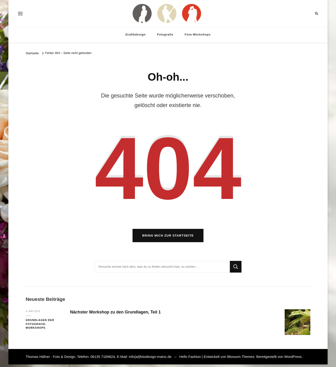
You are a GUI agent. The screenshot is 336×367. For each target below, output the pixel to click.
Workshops (36, 330)
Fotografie (165, 34)
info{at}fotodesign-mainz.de (150, 359)
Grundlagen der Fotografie (40, 324)
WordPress (292, 359)
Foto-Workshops (198, 34)
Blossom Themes (240, 359)
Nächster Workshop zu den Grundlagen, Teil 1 (118, 314)
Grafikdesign (135, 34)
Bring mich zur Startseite (168, 238)
